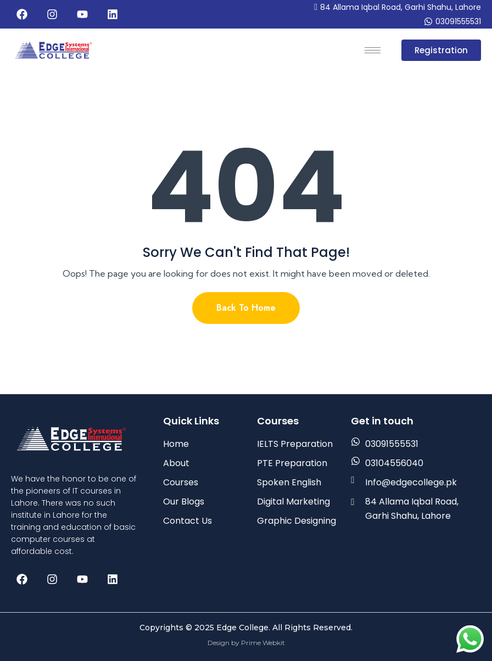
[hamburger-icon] (372, 50)
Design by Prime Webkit (246, 642)
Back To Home (246, 307)
